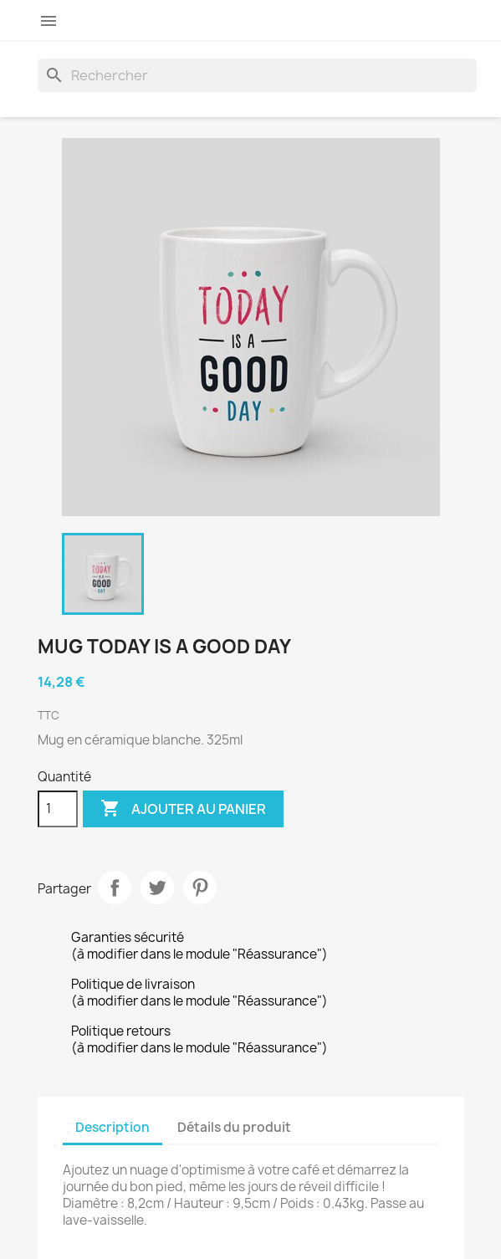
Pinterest (200, 887)
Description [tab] (112, 1127)
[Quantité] (58, 809)
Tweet (157, 887)
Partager (114, 887)
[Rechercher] (257, 75)
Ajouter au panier (183, 809)
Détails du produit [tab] (234, 1127)
